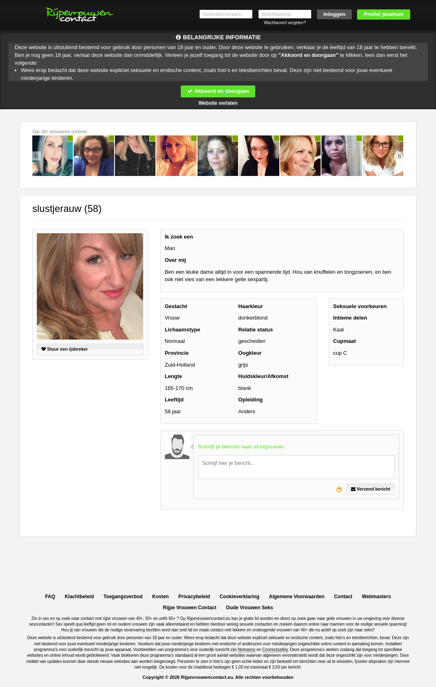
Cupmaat (344, 341)
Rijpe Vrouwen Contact (189, 607)
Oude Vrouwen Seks (249, 607)
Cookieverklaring (239, 596)
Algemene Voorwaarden (296, 596)
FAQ (50, 596)
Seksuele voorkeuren (360, 306)
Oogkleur (250, 353)
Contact (343, 596)
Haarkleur (250, 306)
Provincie (177, 353)
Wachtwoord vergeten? (285, 22)
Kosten (160, 596)
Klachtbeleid (79, 596)
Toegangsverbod (123, 596)
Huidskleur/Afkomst (263, 376)
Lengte (173, 376)
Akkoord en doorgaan (218, 91)
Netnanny (247, 649)
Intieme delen (350, 318)
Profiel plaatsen (384, 14)
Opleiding (250, 399)
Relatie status (255, 330)
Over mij (175, 260)
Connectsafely (275, 649)
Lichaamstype (182, 330)
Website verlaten (217, 103)
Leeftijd (174, 399)
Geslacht (176, 306)
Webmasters (376, 596)
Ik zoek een (179, 237)
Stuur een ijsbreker (64, 349)
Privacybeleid (194, 596)
